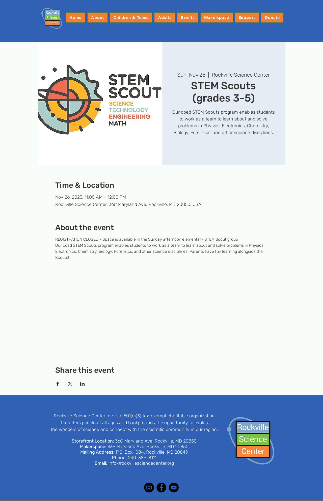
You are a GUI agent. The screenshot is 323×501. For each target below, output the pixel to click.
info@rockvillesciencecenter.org (141, 463)
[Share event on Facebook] (57, 384)
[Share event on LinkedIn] (82, 384)
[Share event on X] (70, 384)
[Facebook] (161, 487)
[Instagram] (149, 487)
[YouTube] (174, 487)
